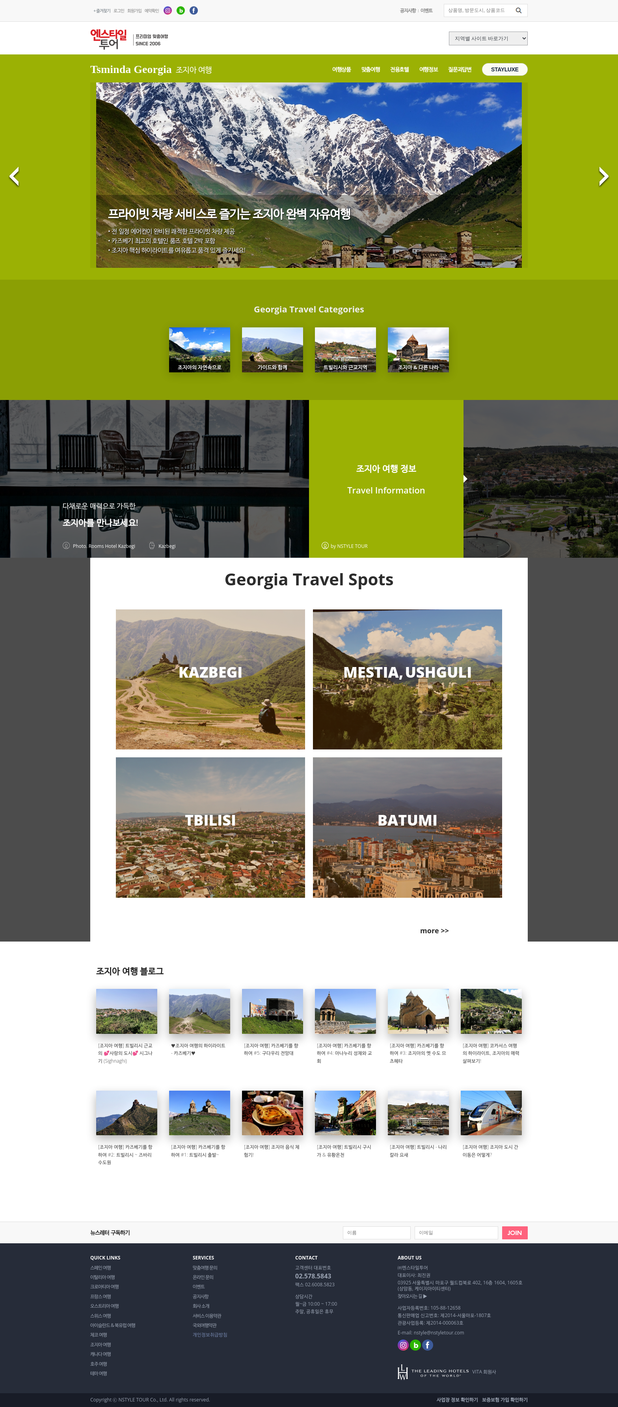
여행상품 (341, 69)
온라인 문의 (203, 1277)
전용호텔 (399, 69)
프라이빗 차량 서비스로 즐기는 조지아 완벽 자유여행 (229, 214)
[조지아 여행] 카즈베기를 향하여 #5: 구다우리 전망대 (271, 1049)
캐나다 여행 (100, 1354)
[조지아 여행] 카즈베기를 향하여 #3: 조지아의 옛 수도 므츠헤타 (418, 1053)
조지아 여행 (100, 1344)
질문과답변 (459, 69)
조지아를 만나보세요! (100, 522)
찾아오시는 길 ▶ (412, 1296)
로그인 (119, 10)
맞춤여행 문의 (205, 1268)
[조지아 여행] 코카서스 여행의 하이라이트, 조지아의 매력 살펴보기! (491, 1053)
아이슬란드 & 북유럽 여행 (112, 1325)
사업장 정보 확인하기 (457, 1399)
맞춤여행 (370, 69)
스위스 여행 (100, 1316)
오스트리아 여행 (104, 1306)
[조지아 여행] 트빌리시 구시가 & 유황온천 (344, 1151)
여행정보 (428, 69)
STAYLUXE (505, 69)
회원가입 (134, 10)
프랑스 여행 (100, 1296)
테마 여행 (98, 1373)
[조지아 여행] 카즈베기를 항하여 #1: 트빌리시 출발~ (198, 1151)
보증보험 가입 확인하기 (505, 1399)
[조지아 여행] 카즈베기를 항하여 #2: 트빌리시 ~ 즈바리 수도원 (125, 1155)
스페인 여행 (100, 1268)
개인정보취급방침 (210, 1335)
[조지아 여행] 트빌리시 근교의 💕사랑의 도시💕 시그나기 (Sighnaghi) (125, 1053)
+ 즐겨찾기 (101, 10)
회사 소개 (201, 1306)
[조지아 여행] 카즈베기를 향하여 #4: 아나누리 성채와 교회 (344, 1053)
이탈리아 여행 (102, 1277)
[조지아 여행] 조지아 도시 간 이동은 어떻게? (490, 1151)
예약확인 (152, 10)
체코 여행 (98, 1335)
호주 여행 (98, 1364)
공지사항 (408, 10)
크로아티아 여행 (104, 1286)
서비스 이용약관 (207, 1316)
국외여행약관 (204, 1325)
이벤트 (426, 10)
